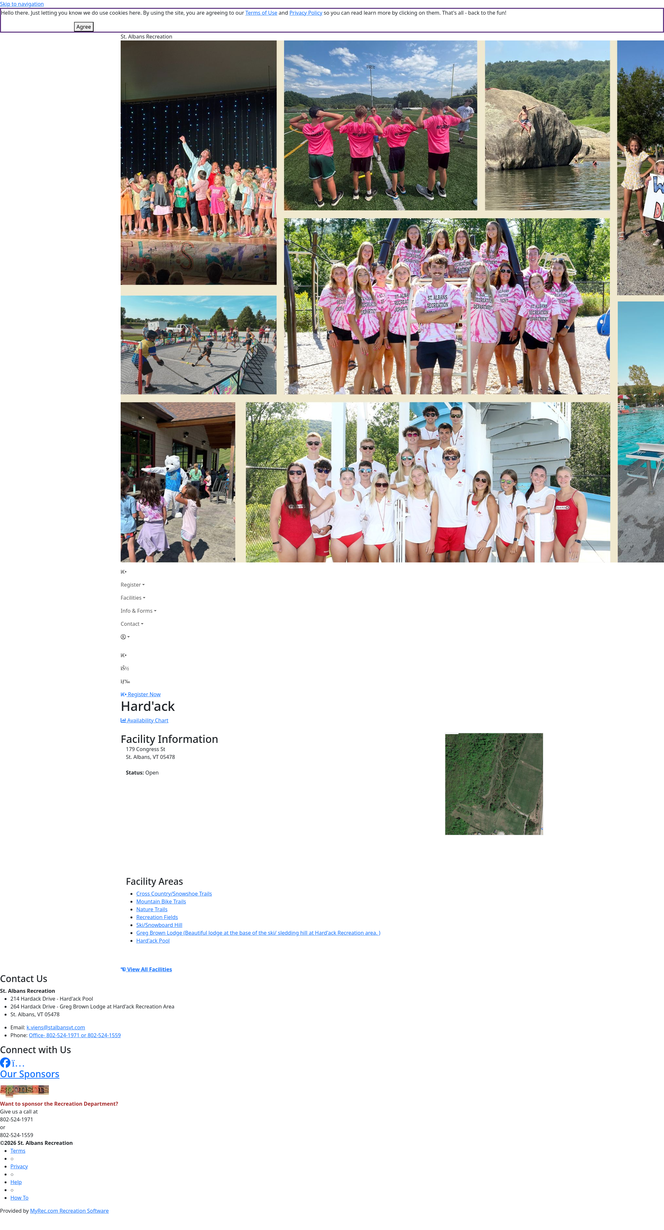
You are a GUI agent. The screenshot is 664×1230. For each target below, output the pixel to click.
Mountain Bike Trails (161, 901)
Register (131, 584)
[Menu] (125, 681)
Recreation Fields (157, 917)
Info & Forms (137, 610)
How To (19, 1197)
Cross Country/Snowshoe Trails (174, 893)
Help (16, 1182)
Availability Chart (144, 720)
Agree (84, 26)
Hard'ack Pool (153, 940)
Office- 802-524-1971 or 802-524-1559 (75, 1035)
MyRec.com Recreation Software (69, 1210)
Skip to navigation (22, 4)
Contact (130, 623)
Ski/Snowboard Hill (159, 925)
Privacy (19, 1166)
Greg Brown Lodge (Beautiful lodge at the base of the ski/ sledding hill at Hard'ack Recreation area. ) (258, 932)
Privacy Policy (305, 12)
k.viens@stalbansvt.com (56, 1027)
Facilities (131, 597)
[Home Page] (139, 571)
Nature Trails (152, 909)
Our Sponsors (29, 1074)
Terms (17, 1150)
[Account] (139, 636)
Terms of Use (261, 12)
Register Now (144, 694)
